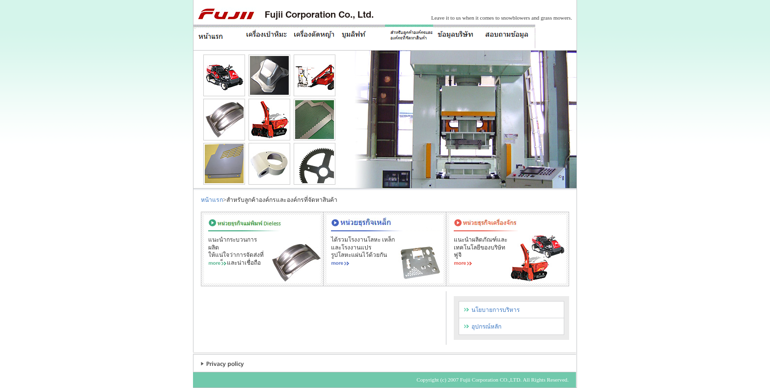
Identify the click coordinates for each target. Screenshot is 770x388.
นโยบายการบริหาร (495, 309)
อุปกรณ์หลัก (486, 326)
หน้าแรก (212, 199)
